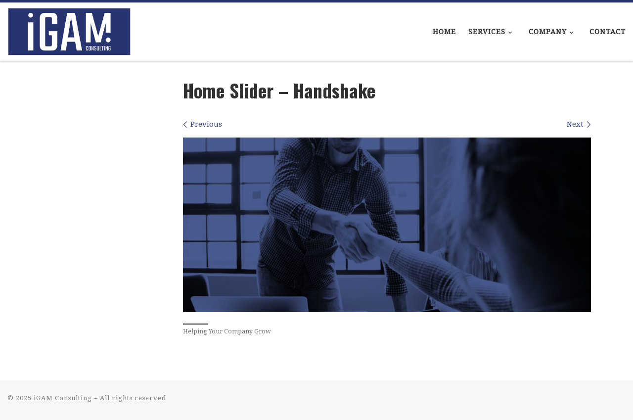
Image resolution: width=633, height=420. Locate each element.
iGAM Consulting (63, 398)
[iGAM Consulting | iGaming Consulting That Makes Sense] (69, 28)
